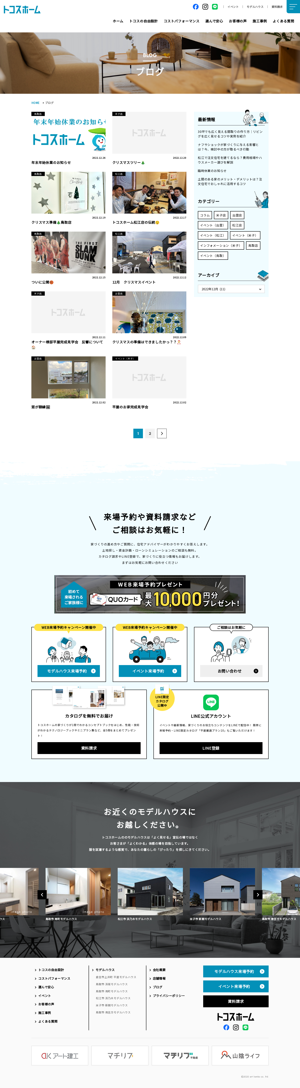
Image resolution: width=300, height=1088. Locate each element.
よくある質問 (283, 20)
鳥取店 (253, 245)
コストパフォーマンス (182, 20)
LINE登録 (210, 748)
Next (257, 894)
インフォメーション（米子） (221, 245)
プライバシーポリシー (169, 995)
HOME (35, 103)
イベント (233, 6)
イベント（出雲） (213, 225)
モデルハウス (255, 6)
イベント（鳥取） (213, 255)
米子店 (221, 215)
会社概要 (159, 969)
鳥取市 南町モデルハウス (112, 991)
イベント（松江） (213, 235)
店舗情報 (159, 978)
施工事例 (260, 20)
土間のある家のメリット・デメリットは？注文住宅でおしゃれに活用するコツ (230, 181)
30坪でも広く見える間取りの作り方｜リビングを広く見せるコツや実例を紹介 (230, 133)
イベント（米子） (245, 235)
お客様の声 (238, 20)
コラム (205, 215)
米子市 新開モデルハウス (112, 1005)
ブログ (157, 987)
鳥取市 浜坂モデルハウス (112, 984)
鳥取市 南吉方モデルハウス (113, 1012)
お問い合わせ (230, 671)
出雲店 (237, 215)
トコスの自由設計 (143, 20)
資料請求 (277, 6)
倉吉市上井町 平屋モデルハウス (116, 977)
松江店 (237, 225)
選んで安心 (214, 20)
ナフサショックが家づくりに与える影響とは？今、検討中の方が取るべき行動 (228, 146)
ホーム (118, 20)
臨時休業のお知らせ (212, 170)
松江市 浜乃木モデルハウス (113, 998)
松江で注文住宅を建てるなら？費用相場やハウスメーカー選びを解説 (230, 159)
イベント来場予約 (148, 671)
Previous (42, 894)
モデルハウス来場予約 (67, 671)
